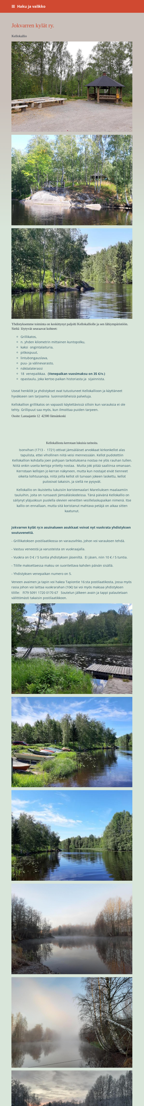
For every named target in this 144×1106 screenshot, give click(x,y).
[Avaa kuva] (71, 87)
